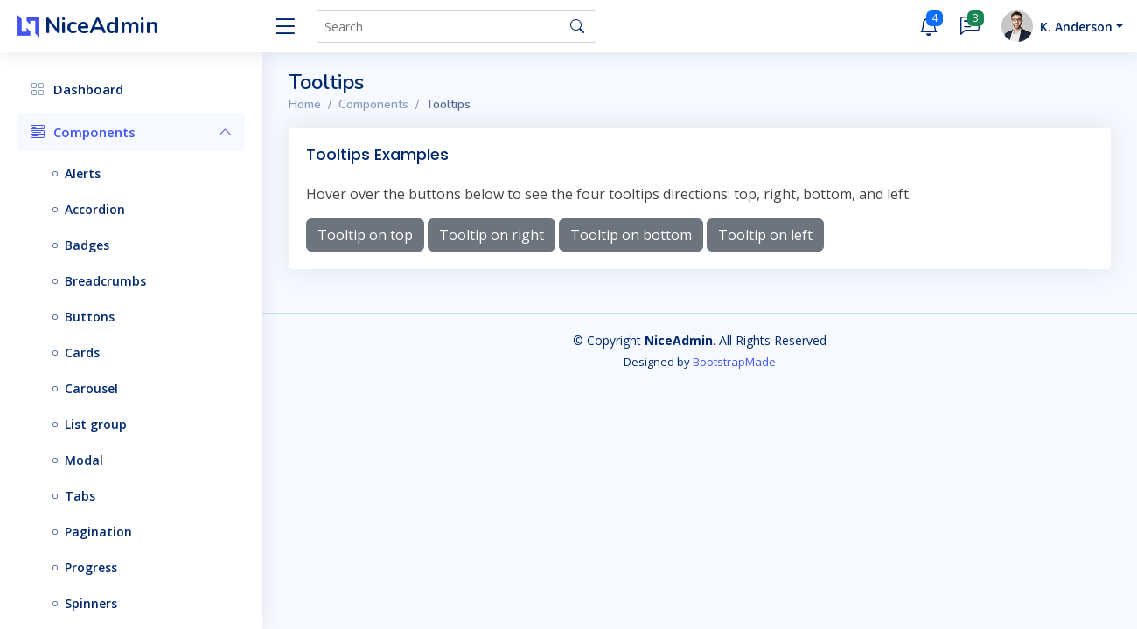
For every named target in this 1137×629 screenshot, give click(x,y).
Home (305, 104)
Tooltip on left (765, 235)
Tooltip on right (491, 235)
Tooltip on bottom (631, 235)
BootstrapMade (734, 362)
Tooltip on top (365, 235)
